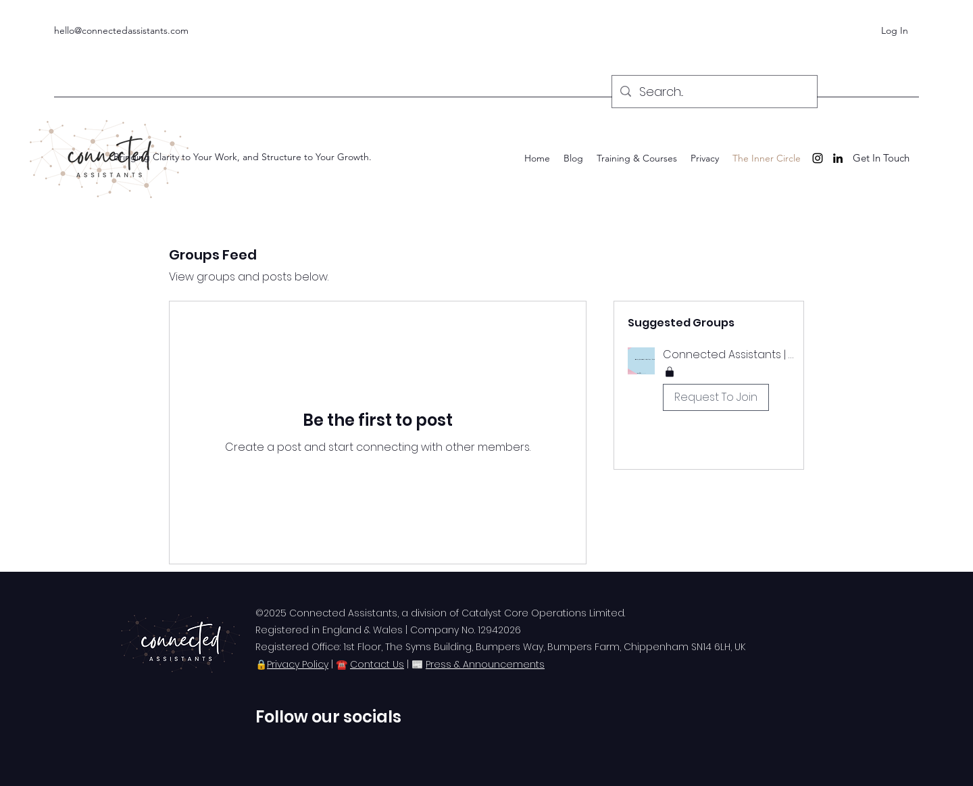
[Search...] (714, 92)
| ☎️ (339, 664)
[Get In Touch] (881, 158)
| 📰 (415, 664)
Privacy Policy (297, 664)
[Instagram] (817, 158)
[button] (708, 382)
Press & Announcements (485, 664)
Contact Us (377, 664)
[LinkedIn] (838, 158)
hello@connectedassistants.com (121, 30)
